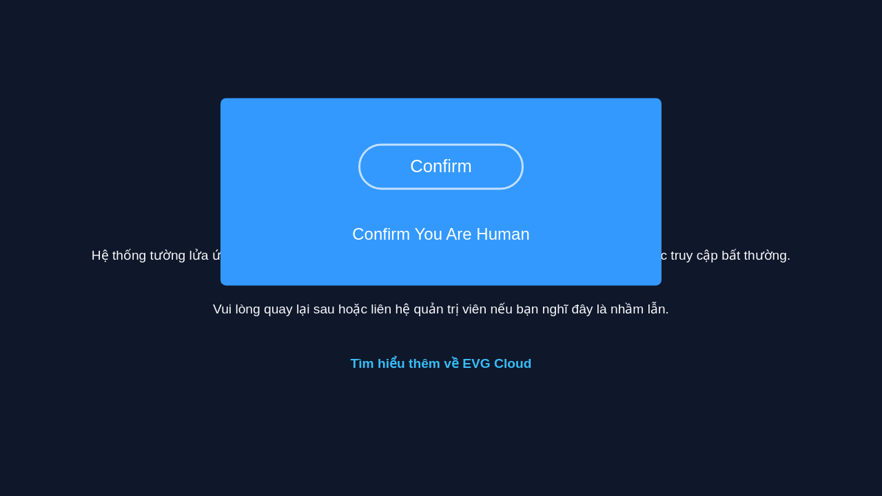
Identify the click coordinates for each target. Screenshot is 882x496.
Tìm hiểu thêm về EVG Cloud (441, 363)
